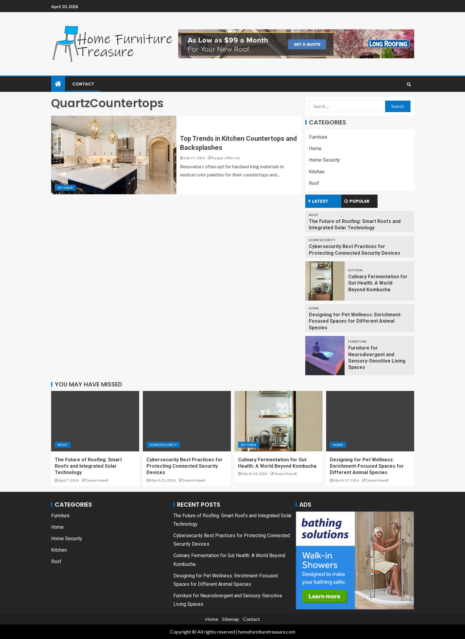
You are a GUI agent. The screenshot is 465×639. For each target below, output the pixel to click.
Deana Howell (97, 480)
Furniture (318, 137)
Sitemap (230, 619)
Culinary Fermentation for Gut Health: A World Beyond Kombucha (378, 283)
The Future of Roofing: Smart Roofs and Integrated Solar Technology (88, 466)
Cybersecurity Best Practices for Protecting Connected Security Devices (184, 466)
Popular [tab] (356, 201)
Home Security (324, 160)
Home (315, 148)
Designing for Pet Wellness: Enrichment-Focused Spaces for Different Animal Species (355, 321)
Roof (314, 183)
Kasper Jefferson (226, 158)
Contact (83, 84)
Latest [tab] (318, 201)
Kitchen (65, 187)
